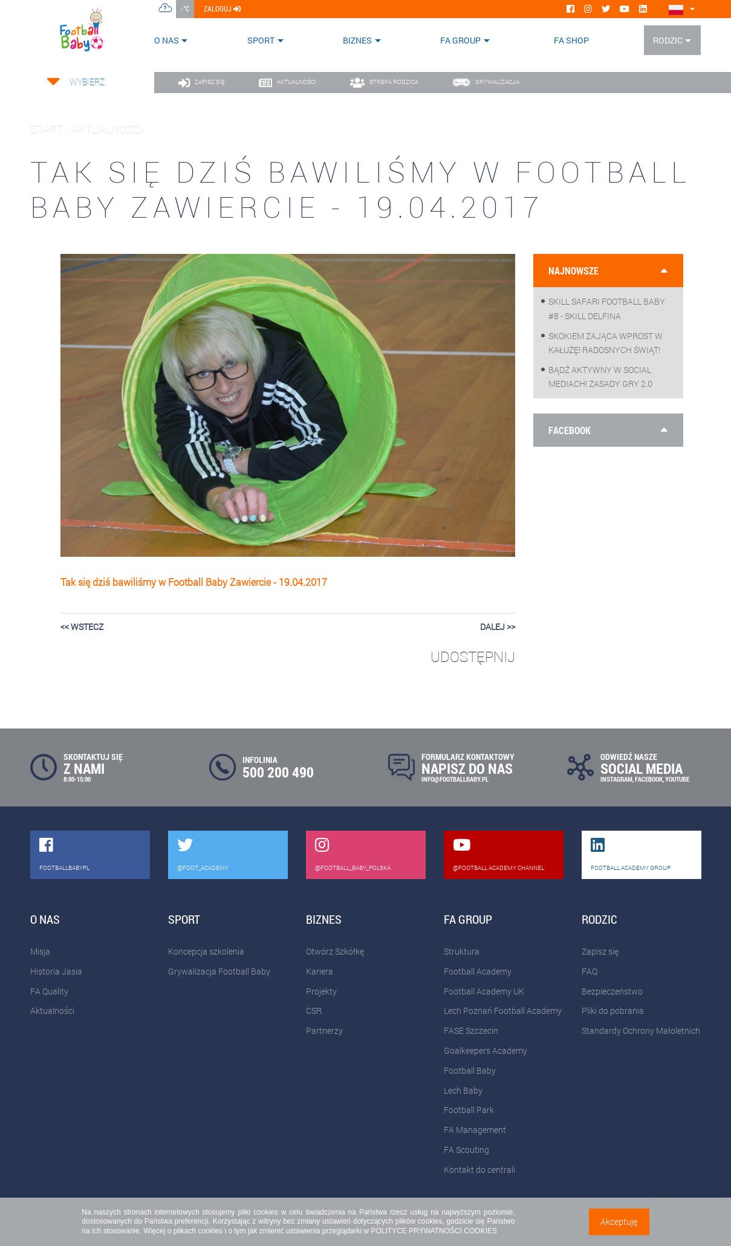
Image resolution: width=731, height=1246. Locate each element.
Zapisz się (600, 951)
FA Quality (49, 991)
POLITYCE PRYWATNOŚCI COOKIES (434, 1231)
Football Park (469, 1109)
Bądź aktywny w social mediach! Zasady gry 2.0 (600, 376)
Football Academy (478, 971)
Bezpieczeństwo (612, 991)
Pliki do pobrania (613, 1010)
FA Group (460, 40)
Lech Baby (463, 1090)
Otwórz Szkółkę (335, 951)
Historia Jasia (56, 971)
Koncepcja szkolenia (206, 951)
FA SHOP (571, 40)
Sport (261, 40)
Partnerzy (324, 1030)
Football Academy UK (484, 991)
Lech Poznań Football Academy (503, 1010)
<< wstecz (81, 626)
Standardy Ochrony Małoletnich (641, 1030)
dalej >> (497, 626)
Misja (40, 951)
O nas (166, 40)
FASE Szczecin (471, 1030)
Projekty (321, 991)
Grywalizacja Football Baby (219, 971)
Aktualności (52, 1010)
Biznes (357, 40)
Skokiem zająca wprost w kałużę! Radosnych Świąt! (605, 342)
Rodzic (668, 40)
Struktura (461, 951)
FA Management (475, 1129)
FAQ (589, 971)
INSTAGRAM (616, 779)
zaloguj (222, 8)
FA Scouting (466, 1149)
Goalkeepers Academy (485, 1050)
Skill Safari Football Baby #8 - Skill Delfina (606, 308)
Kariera (319, 971)
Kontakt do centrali (479, 1169)
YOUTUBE (677, 779)
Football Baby (470, 1070)
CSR (314, 1010)
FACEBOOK (649, 779)
